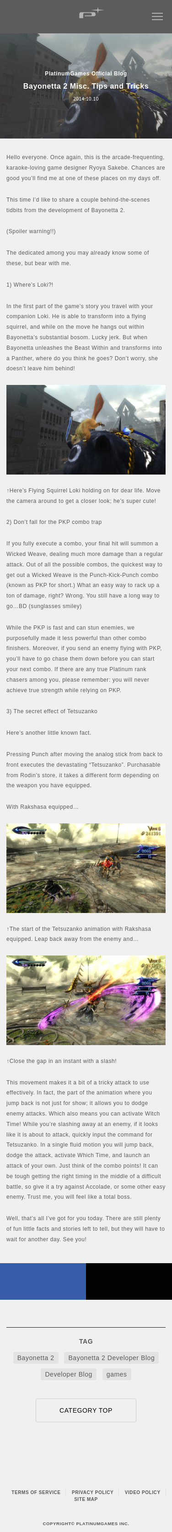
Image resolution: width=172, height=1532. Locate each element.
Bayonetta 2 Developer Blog (111, 1357)
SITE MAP (86, 1499)
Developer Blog (68, 1374)
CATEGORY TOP (86, 1410)
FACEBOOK (43, 1281)
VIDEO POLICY (143, 1492)
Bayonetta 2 (35, 1357)
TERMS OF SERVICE (35, 1492)
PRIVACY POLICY (92, 1492)
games (117, 1374)
